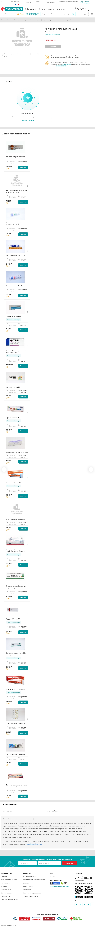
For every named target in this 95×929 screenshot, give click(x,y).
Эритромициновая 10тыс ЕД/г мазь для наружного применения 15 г (17, 654)
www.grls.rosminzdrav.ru (34, 844)
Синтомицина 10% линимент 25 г (17, 452)
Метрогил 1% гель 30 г (13, 387)
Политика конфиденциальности (33, 893)
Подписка (53, 46)
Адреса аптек (38, 2)
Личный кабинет (28, 886)
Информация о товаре (10, 804)
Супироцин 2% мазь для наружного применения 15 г (15, 551)
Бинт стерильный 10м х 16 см (15, 255)
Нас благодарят (6, 883)
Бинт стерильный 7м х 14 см (15, 286)
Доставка (28, 2)
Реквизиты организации (52, 34)
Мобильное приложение (83, 884)
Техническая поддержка (30, 896)
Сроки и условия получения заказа (34, 879)
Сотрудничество (6, 889)
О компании (3, 2)
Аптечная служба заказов (9, 879)
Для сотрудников (6, 893)
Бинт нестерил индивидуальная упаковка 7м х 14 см (16, 191)
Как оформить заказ (15, 2)
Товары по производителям (9, 899)
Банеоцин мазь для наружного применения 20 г (16, 157)
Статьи (52, 876)
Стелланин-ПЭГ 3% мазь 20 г (15, 689)
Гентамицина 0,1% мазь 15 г (15, 317)
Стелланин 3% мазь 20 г (14, 483)
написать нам (66, 64)
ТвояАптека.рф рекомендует (32, 13)
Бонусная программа (85, 2)
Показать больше (28, 120)
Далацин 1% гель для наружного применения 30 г (16, 352)
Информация (51, 2)
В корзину (23, 167)
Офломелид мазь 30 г (13, 418)
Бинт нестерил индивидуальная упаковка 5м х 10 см (16, 224)
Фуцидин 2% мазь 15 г (13, 619)
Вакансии (4, 886)
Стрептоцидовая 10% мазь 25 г (16, 519)
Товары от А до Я (6, 896)
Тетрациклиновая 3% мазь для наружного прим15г (16, 587)
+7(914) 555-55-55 (61, 66)
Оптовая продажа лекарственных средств (68, 2)
